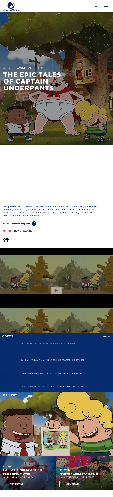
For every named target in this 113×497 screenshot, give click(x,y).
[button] (96, 6)
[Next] (108, 339)
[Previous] (4, 339)
